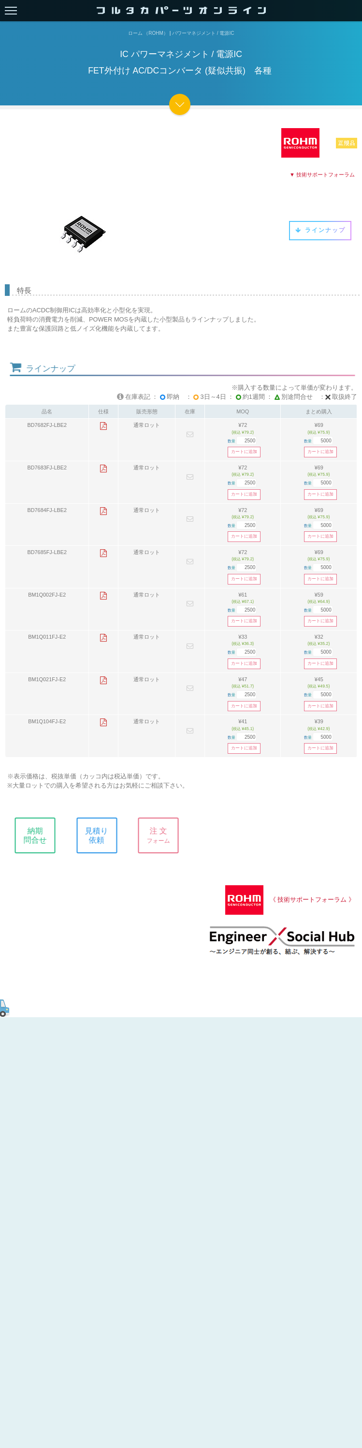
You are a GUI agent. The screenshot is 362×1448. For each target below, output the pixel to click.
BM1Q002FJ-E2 (47, 595)
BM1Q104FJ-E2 (47, 721)
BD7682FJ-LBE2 (47, 425)
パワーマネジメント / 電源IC (203, 33)
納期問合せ (41, 835)
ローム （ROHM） (148, 33)
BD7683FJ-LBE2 (47, 467)
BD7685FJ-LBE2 (47, 552)
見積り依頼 (103, 835)
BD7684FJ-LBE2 (47, 510)
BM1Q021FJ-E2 (47, 679)
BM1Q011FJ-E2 (47, 637)
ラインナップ (320, 230)
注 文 (164, 835)
